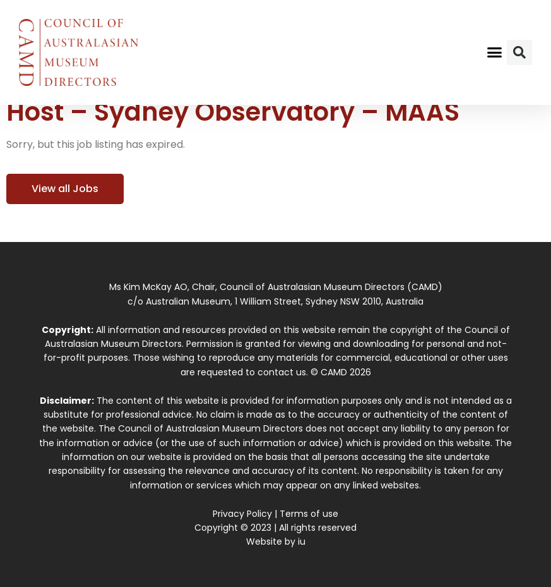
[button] (495, 52)
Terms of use (309, 513)
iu (301, 541)
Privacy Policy (242, 513)
